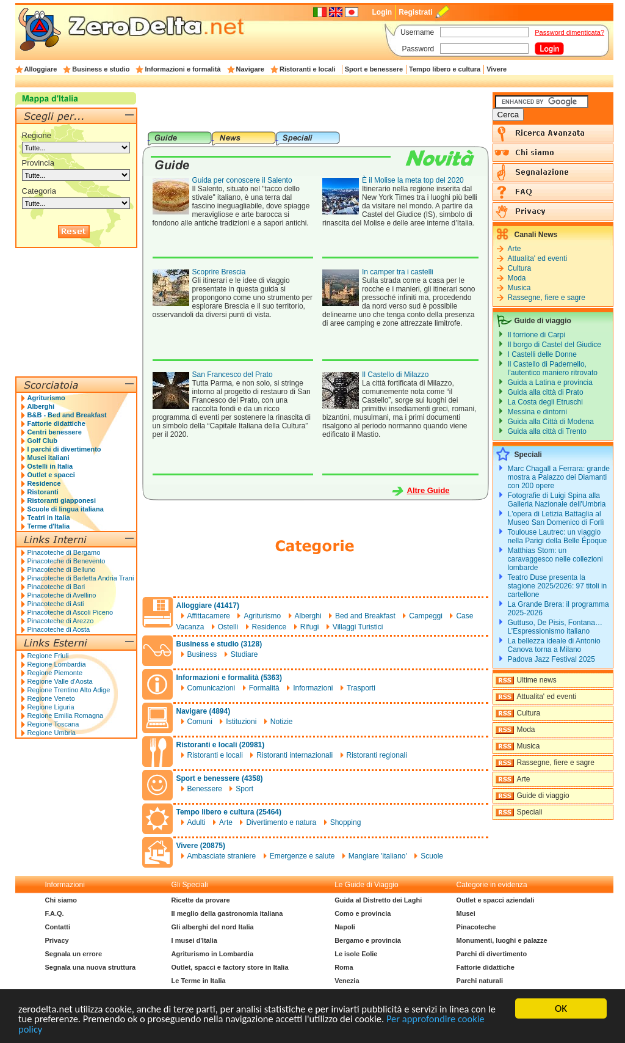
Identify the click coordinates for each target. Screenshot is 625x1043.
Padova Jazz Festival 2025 (551, 659)
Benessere (204, 789)
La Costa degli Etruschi (545, 402)
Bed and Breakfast (365, 616)
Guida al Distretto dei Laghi (378, 900)
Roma (343, 967)
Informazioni (313, 688)
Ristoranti (43, 492)
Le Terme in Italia (199, 980)
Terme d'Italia (48, 526)
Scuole (432, 856)
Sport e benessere (374, 69)
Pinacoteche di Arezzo (60, 620)
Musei (466, 913)
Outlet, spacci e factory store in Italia (230, 967)
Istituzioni (241, 721)
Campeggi (426, 616)
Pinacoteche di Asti (55, 603)
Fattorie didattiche (56, 423)
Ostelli (228, 627)
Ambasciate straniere (221, 856)
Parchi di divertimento (492, 953)
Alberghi (308, 616)
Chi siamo (61, 900)
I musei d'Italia (194, 940)
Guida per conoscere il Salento (242, 180)
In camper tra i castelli (397, 272)
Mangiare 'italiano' (378, 856)
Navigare (250, 69)
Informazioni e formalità (182, 69)
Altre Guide (428, 490)
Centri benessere (54, 432)
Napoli (344, 927)
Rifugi (309, 627)
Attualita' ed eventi (538, 258)
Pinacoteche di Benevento (66, 561)
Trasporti (361, 688)
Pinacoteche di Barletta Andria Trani (80, 578)
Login (382, 12)
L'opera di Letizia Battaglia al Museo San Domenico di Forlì (556, 518)
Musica (519, 288)
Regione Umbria (51, 732)
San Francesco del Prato (232, 374)
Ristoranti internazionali (294, 755)
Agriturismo (262, 616)
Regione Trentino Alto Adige (68, 690)
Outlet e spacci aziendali (496, 900)
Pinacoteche (476, 927)
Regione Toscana (53, 724)
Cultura (520, 268)
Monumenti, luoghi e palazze (502, 940)
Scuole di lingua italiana (65, 509)
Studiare (244, 654)
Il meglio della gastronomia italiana (227, 913)
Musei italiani (48, 457)
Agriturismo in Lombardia (212, 953)
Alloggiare (40, 69)
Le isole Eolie (355, 953)
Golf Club (42, 440)
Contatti (58, 927)
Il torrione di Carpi (537, 335)
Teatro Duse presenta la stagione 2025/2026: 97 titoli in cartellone (557, 586)
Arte (226, 822)
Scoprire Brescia (219, 272)
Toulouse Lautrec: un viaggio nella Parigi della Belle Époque (557, 536)
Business (202, 654)
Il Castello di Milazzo (395, 374)
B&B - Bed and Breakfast (67, 415)
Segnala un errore (74, 953)
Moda (517, 278)
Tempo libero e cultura (444, 69)
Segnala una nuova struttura (90, 967)
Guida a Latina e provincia (550, 382)
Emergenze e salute (302, 856)
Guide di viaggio (543, 795)
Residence (269, 627)
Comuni (199, 721)
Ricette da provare (201, 900)
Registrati (415, 12)
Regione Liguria (50, 707)
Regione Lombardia (56, 664)
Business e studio (100, 69)
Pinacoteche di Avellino (61, 595)
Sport (244, 789)
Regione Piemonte (55, 672)
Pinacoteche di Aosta (58, 629)
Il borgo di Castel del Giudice (554, 344)
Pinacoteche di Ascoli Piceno (70, 612)
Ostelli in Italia (50, 466)
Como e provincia (362, 913)
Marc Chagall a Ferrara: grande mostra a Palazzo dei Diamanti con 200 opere (559, 477)
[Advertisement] (315, 111)
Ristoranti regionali (377, 755)
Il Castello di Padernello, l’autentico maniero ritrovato (553, 368)
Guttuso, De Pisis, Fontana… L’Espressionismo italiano (555, 626)
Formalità (264, 688)
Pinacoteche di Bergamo (64, 552)
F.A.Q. (54, 913)
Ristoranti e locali (308, 69)
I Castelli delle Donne (542, 354)
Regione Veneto (51, 698)
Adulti (196, 822)
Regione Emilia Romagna (65, 715)
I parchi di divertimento (64, 449)
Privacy (57, 940)
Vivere (496, 69)
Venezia (346, 980)
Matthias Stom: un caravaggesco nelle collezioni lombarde (555, 559)
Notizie (281, 721)
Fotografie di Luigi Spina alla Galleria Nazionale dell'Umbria (557, 499)
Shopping (345, 822)
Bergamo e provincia (367, 940)
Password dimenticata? (569, 32)
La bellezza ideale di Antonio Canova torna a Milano (554, 645)
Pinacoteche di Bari (56, 586)
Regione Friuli (48, 655)
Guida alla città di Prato (545, 392)
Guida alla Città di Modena (551, 421)
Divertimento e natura (281, 822)
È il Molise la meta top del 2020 (413, 180)
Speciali (530, 812)
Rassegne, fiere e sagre (546, 297)
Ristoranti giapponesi (61, 500)
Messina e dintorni (537, 412)
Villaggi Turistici (358, 627)
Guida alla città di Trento (547, 431)
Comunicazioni (211, 688)
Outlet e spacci (51, 474)
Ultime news (537, 680)
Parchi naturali (480, 980)
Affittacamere (208, 616)
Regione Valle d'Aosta (60, 681)
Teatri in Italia (48, 517)
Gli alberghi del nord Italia (213, 927)
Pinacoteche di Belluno (61, 569)
